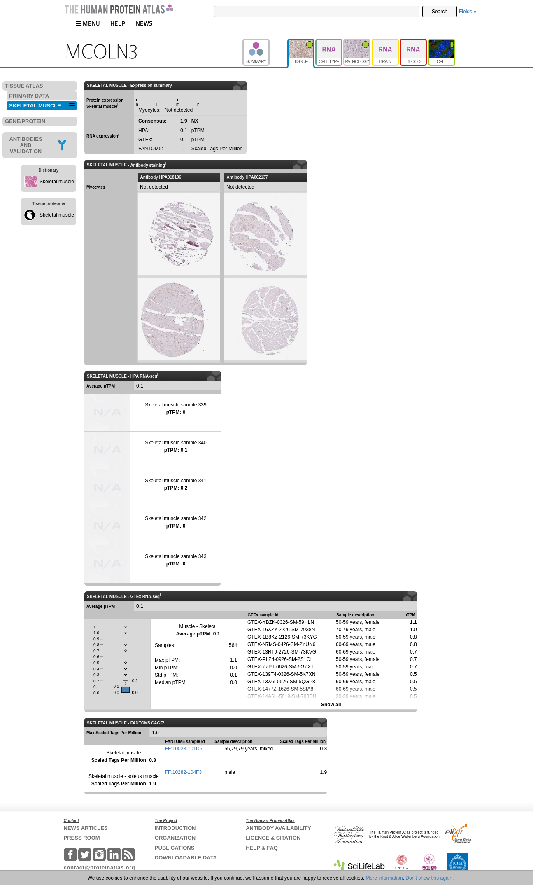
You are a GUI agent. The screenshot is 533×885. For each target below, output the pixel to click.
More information (384, 878)
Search (439, 11)
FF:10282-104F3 (183, 772)
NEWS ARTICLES (86, 828)
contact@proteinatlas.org (99, 867)
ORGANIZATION (175, 838)
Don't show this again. (429, 878)
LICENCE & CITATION (273, 838)
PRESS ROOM (82, 838)
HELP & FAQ (262, 848)
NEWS (144, 23)
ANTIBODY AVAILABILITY (278, 828)
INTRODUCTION (175, 828)
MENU (87, 23)
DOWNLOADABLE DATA (186, 858)
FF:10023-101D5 (183, 749)
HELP (117, 23)
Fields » (467, 11)
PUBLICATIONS (175, 848)
